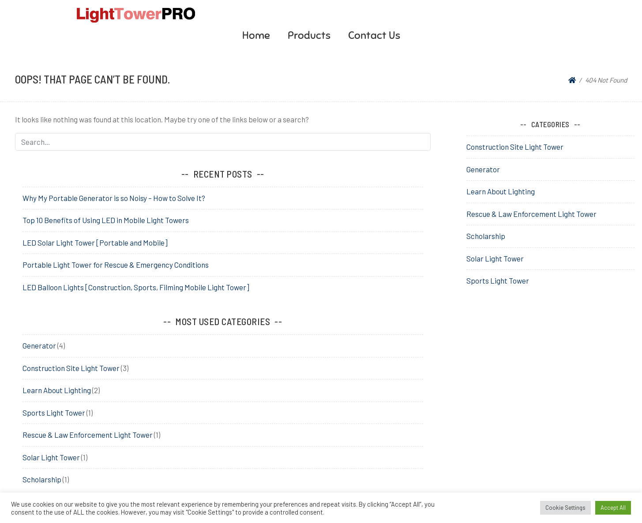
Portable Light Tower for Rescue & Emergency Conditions (116, 264)
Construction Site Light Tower (71, 368)
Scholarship (42, 479)
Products (309, 35)
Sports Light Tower (54, 412)
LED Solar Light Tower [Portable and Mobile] (95, 242)
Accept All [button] (613, 507)
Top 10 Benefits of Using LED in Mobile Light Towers (106, 220)
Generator (39, 345)
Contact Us (374, 35)
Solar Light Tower (51, 457)
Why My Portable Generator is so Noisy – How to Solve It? (114, 197)
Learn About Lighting (57, 390)
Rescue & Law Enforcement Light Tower (88, 434)
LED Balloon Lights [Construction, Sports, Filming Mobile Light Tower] (136, 287)
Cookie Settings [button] (565, 507)
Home (256, 35)
